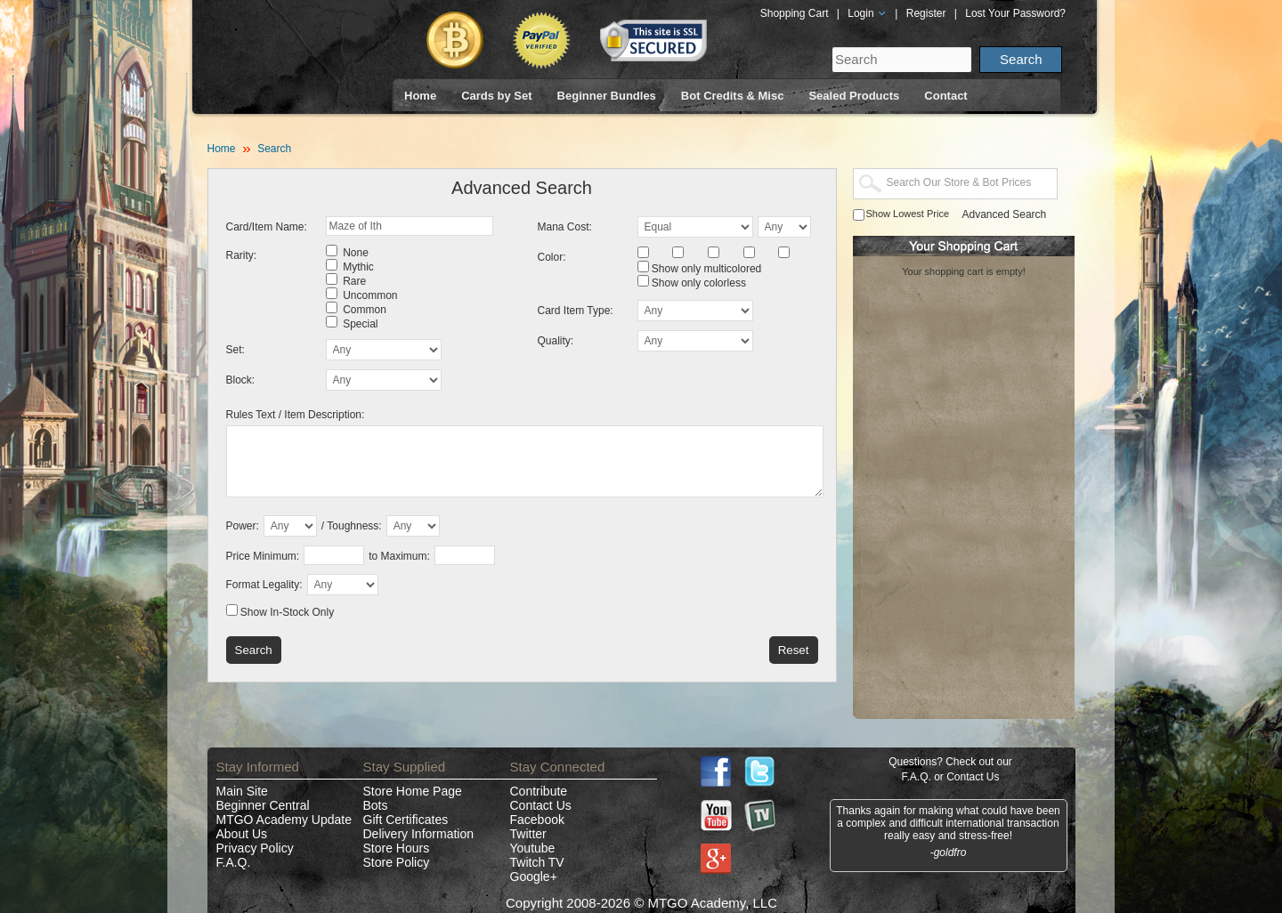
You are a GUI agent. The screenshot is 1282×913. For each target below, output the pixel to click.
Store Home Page (412, 791)
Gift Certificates (406, 819)
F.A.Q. (233, 862)
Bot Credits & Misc (732, 95)
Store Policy (396, 862)
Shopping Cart (794, 13)
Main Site (242, 791)
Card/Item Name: (266, 227)
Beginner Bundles (606, 95)
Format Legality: (264, 584)
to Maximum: (399, 556)
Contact (945, 95)
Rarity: (241, 255)
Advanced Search (1004, 214)
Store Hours (396, 848)
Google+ (533, 876)
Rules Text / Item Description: (295, 414)
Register (926, 13)
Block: (241, 380)
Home (420, 95)
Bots (375, 805)
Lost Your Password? (1015, 13)
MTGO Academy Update (284, 819)
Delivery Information (419, 834)
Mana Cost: (565, 227)
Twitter (528, 834)
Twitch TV (537, 862)
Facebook (537, 819)
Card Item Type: (575, 310)
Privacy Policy (255, 848)
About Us (242, 834)
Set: (235, 349)
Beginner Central (263, 805)
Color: (552, 257)
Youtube (533, 848)
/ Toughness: (351, 526)
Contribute (539, 791)
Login (867, 13)
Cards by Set (496, 95)
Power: (242, 526)
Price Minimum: (263, 556)
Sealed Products (853, 95)
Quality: (556, 341)
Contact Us (541, 805)
